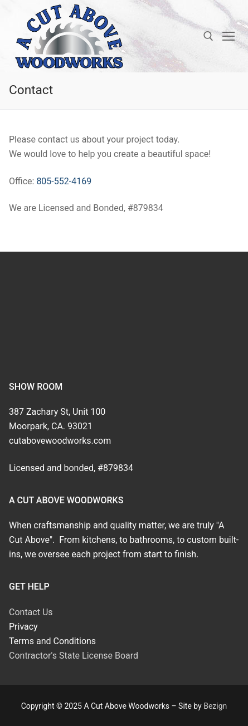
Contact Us (31, 612)
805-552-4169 (63, 181)
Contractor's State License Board (73, 655)
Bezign (215, 706)
